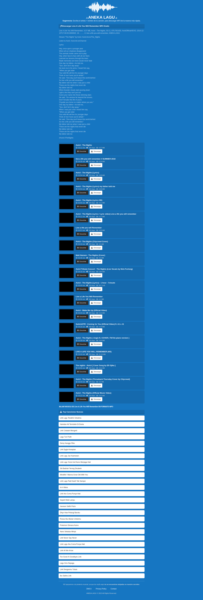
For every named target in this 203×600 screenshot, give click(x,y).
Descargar (96, 151)
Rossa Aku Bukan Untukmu (70, 519)
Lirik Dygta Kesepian (68, 450)
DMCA (89, 589)
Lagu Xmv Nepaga (67, 563)
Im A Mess (64, 487)
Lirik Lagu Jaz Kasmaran (69, 456)
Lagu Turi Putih (66, 437)
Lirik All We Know (66, 551)
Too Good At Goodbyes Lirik (70, 557)
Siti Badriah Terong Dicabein (71, 468)
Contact (113, 589)
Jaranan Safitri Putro (68, 506)
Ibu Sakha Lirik (65, 576)
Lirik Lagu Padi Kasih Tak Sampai (73, 481)
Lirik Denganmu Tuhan (68, 569)
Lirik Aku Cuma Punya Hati (70, 494)
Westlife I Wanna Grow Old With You (74, 475)
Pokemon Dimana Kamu (69, 525)
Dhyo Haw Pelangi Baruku (70, 513)
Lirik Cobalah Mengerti (68, 431)
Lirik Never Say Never (68, 538)
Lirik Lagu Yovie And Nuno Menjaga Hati (75, 462)
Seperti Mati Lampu (67, 500)
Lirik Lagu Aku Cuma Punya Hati (72, 544)
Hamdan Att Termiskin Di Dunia (72, 424)
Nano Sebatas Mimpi (68, 532)
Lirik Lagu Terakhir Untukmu (70, 418)
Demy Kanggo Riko (67, 443)
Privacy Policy (101, 589)
